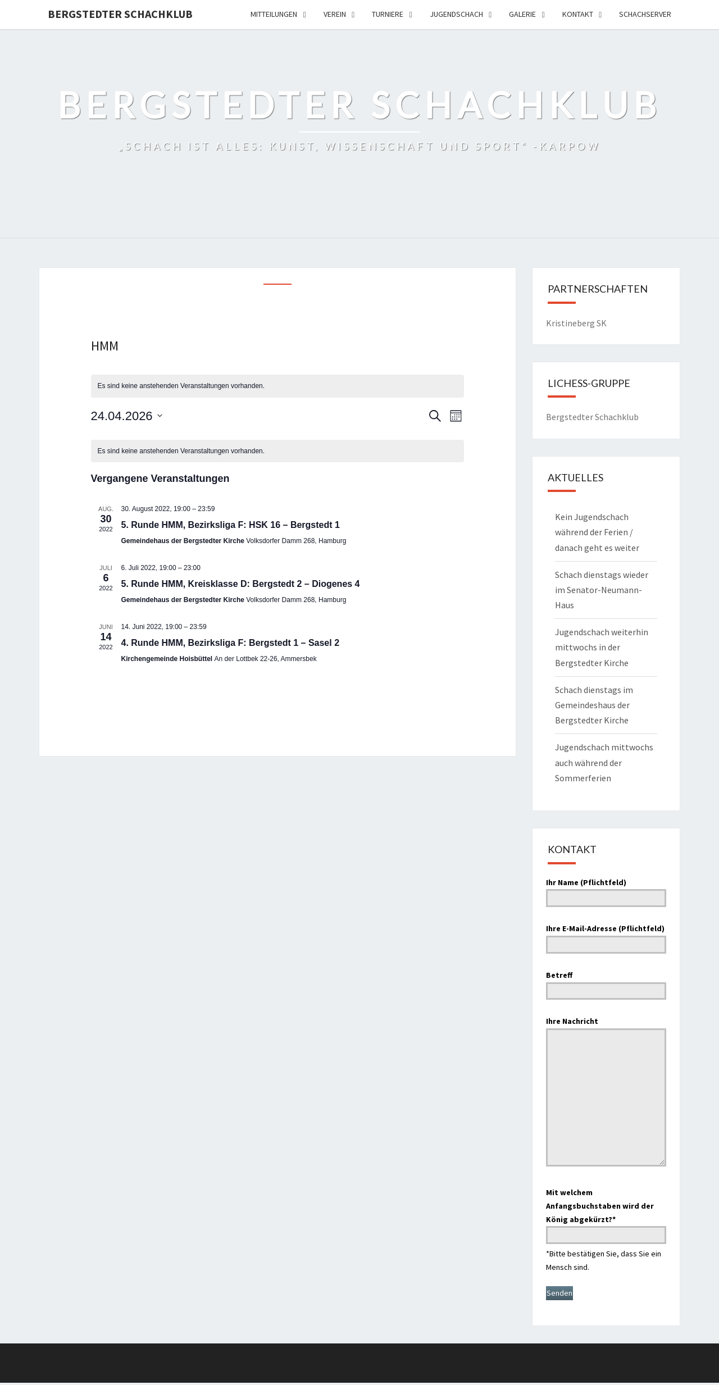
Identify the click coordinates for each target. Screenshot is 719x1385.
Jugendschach (456, 14)
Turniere (387, 14)
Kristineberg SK (576, 323)
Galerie (522, 14)
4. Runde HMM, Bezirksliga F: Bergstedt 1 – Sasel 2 (230, 643)
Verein (335, 14)
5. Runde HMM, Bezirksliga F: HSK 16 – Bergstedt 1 (230, 525)
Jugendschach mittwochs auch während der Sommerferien (604, 762)
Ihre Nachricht (606, 1092)
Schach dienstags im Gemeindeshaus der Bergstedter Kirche (594, 705)
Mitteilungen (274, 14)
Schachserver (645, 14)
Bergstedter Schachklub (120, 14)
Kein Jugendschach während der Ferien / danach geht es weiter (597, 532)
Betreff (606, 983)
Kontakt (577, 14)
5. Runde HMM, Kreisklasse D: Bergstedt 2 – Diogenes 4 (240, 584)
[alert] (278, 386)
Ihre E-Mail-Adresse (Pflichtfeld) (606, 936)
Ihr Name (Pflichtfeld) (606, 890)
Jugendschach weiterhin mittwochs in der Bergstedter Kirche (601, 647)
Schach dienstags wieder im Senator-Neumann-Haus (601, 590)
